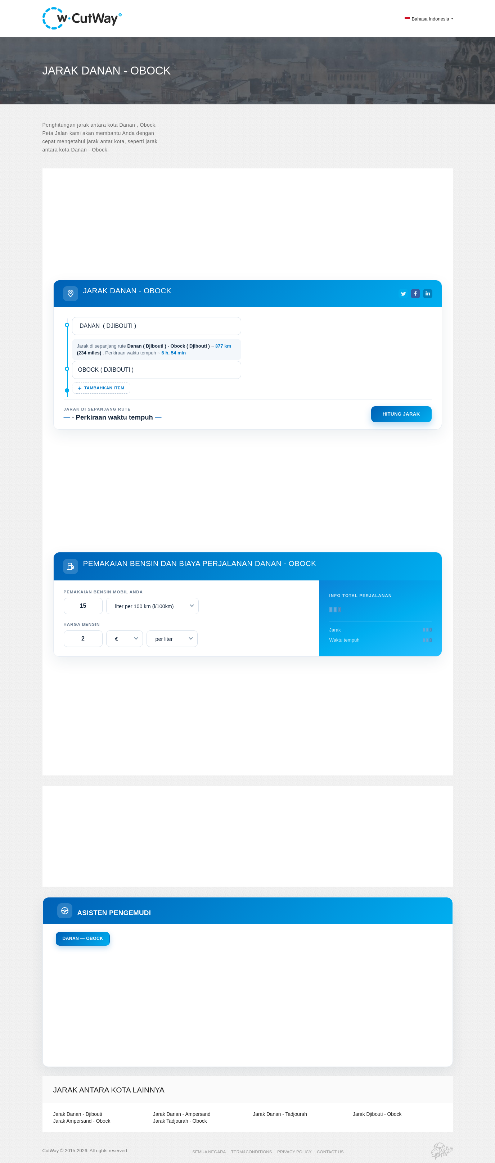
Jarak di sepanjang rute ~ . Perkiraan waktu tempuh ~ (154, 349)
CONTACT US (327, 1151)
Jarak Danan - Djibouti (76, 1114)
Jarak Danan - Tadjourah (278, 1114)
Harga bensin (82, 624)
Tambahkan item (104, 388)
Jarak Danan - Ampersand (180, 1114)
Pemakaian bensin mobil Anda (103, 592)
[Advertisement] (247, 218)
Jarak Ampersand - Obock (80, 1121)
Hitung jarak (401, 414)
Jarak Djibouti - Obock (376, 1114)
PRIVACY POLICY (293, 1151)
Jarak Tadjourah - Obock (178, 1121)
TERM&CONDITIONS (252, 1151)
